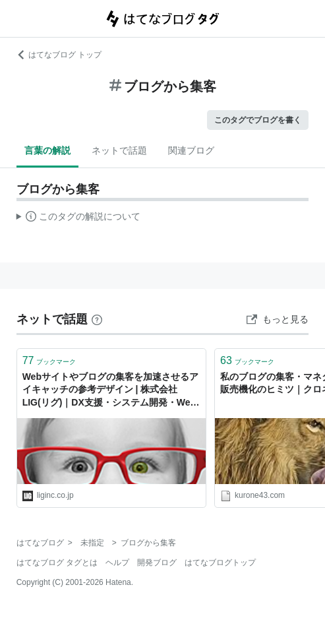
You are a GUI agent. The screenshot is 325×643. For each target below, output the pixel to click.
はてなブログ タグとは (57, 562)
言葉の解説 (47, 150)
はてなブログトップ (220, 562)
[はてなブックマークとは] (97, 319)
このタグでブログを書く (257, 120)
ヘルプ (117, 562)
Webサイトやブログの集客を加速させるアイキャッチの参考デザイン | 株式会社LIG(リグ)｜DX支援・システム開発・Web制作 (110, 390)
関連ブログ (191, 150)
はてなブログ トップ (59, 54)
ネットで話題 (119, 150)
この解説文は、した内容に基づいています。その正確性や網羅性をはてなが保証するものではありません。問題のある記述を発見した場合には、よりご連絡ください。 (78, 218)
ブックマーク (49, 360)
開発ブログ (157, 562)
